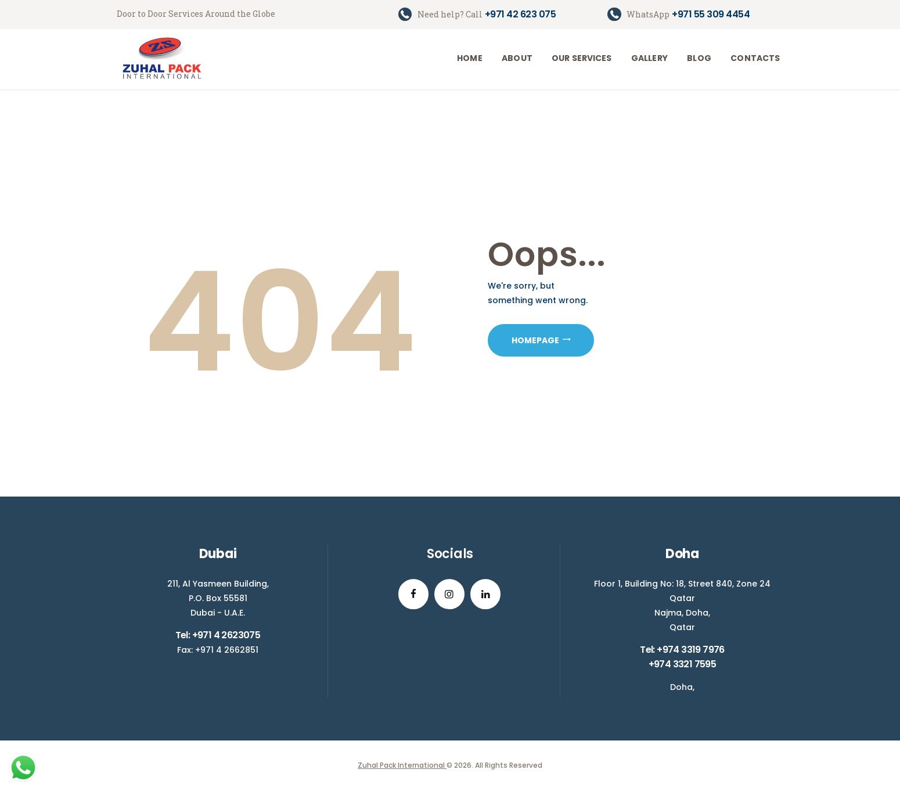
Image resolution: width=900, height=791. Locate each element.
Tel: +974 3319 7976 (682, 649)
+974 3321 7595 (683, 664)
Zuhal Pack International (402, 765)
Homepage (535, 340)
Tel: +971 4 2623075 (218, 635)
